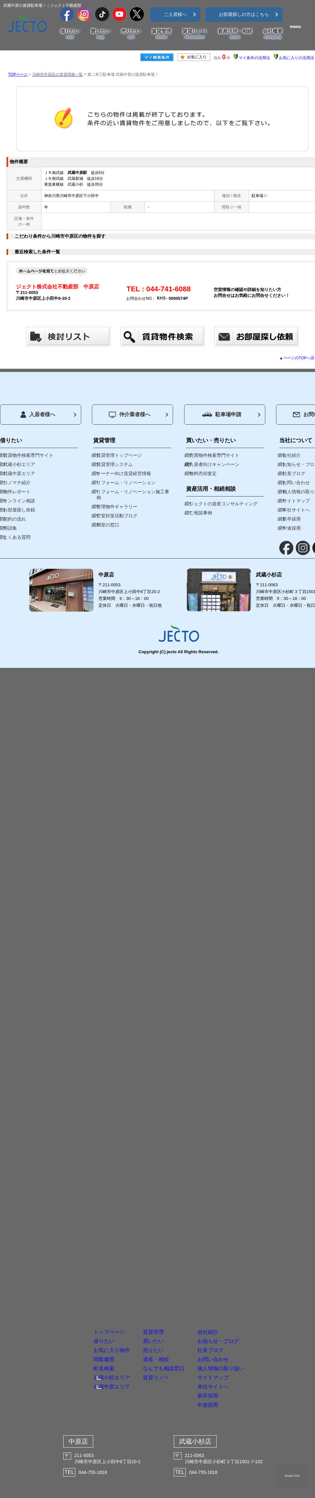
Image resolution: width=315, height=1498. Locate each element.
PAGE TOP (292, 1476)
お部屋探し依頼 (19, 509)
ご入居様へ (175, 14)
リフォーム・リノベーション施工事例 (132, 494)
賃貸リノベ (195, 34)
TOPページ (18, 74)
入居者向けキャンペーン (214, 464)
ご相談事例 (200, 512)
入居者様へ (37, 414)
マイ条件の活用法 (254, 58)
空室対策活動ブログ (116, 515)
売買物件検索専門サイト (214, 455)
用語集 (10, 528)
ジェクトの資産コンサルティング (223, 503)
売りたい (131, 34)
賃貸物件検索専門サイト (28, 455)
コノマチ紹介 (17, 482)
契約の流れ (14, 519)
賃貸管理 (161, 34)
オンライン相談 (19, 500)
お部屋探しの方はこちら (244, 14)
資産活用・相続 (235, 34)
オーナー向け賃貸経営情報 (123, 473)
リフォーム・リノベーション (126, 482)
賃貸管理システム (114, 464)
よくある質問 (17, 537)
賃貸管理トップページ (119, 455)
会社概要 (273, 34)
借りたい (70, 34)
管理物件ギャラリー (116, 506)
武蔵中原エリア (19, 473)
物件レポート (17, 491)
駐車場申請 (221, 414)
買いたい (100, 34)
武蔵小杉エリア (19, 464)
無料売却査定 (203, 473)
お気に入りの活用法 (296, 58)
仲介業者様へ (129, 415)
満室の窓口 (107, 524)
